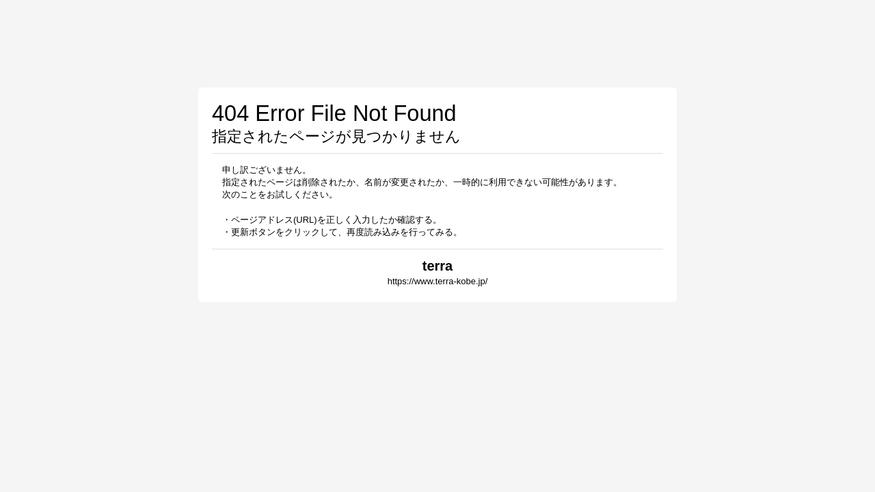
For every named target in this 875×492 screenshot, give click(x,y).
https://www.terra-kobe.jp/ (438, 281)
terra (437, 265)
